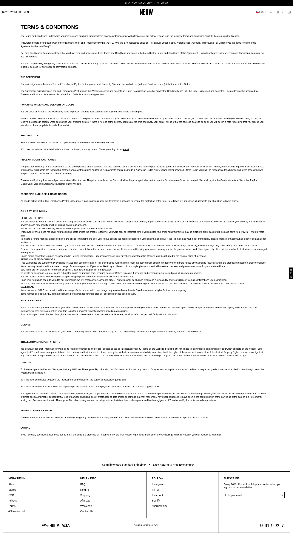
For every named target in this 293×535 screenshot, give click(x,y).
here (23, 235)
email (126, 149)
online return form (79, 239)
